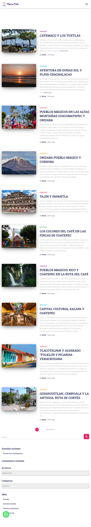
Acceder (6, 499)
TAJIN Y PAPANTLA (54, 196)
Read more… (64, 51)
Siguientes (50, 429)
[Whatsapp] (6, 514)
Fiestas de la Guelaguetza (13, 453)
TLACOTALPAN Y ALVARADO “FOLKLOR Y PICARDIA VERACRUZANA (60, 355)
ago (50, 55)
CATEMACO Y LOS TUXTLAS (60, 35)
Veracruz (43, 31)
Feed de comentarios (11, 508)
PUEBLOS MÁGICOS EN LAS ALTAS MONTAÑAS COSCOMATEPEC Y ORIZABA (64, 116)
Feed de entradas (9, 504)
